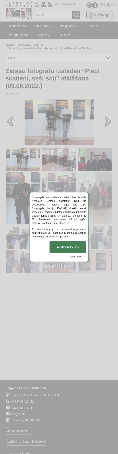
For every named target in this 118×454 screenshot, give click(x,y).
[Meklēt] (53, 15)
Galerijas (38, 44)
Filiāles (66, 35)
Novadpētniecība (17, 35)
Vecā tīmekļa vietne (65, 4)
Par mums (41, 26)
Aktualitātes (17, 26)
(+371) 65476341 (22, 407)
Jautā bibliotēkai (18, 431)
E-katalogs (99, 15)
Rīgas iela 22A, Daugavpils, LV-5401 (34, 395)
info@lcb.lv (17, 414)
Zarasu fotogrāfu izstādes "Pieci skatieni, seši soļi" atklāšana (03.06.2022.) (49, 48)
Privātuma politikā (58, 236)
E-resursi (91, 26)
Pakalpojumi (66, 26)
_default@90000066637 (26, 420)
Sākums (10, 44)
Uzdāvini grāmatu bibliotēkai (26, 441)
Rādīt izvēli (75, 256)
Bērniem (41, 35)
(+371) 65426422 (22, 401)
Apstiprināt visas (68, 247)
